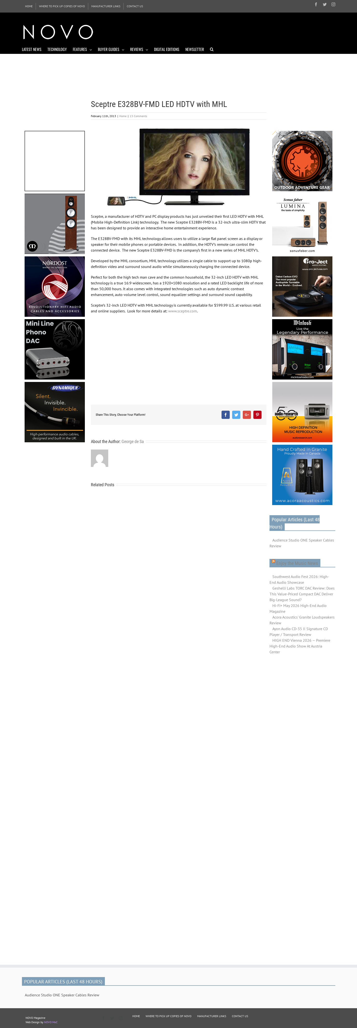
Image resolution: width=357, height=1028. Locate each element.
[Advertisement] (247, 31)
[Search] (212, 49)
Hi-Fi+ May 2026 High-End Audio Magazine (298, 608)
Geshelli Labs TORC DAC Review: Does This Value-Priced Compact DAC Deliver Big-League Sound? (302, 594)
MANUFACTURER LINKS (211, 1016)
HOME (136, 1016)
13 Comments (138, 116)
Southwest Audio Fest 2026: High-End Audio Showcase (299, 579)
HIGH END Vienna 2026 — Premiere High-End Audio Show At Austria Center (299, 646)
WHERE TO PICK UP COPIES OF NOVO (168, 1016)
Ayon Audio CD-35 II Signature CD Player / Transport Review (298, 631)
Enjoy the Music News (297, 563)
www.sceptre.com (182, 311)
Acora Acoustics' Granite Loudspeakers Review (302, 620)
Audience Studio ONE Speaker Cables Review (301, 543)
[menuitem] (29, 6)
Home (123, 116)
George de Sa (132, 441)
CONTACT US (240, 1016)
